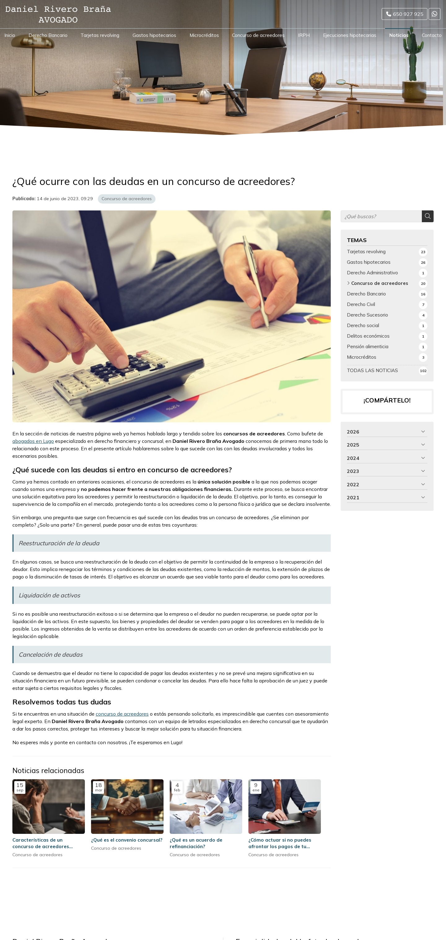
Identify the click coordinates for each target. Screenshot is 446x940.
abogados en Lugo (33, 441)
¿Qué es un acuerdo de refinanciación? (196, 843)
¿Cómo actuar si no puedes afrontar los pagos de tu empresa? (279, 843)
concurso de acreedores (122, 714)
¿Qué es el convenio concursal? (126, 840)
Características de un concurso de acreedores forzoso (40, 843)
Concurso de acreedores (127, 198)
